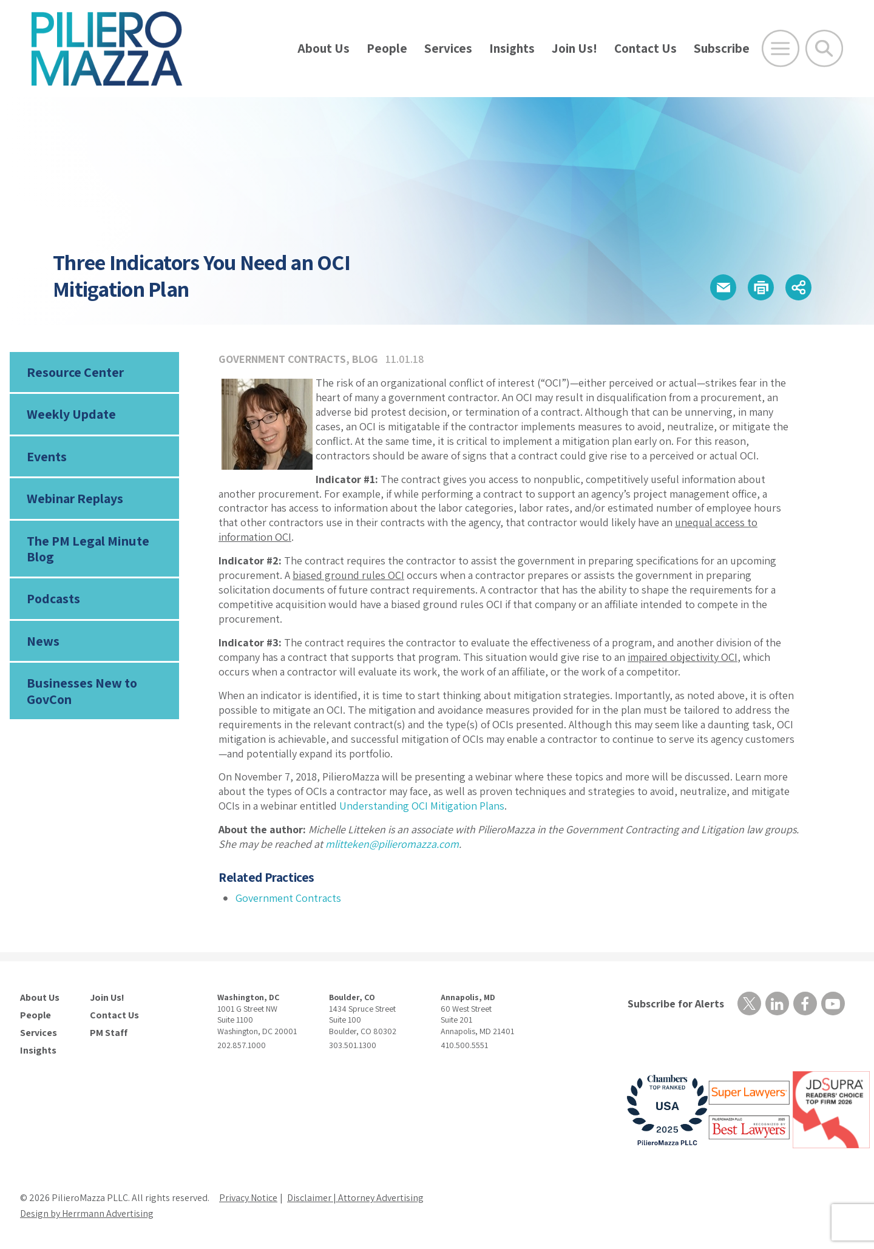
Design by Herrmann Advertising (87, 1213)
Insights (512, 48)
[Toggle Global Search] (824, 48)
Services (448, 48)
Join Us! (574, 48)
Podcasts (53, 598)
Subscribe (722, 48)
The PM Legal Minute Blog (88, 548)
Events (47, 456)
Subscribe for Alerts (676, 1003)
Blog (365, 359)
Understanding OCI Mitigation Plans (421, 806)
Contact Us (645, 48)
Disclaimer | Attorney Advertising (355, 1197)
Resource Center (75, 372)
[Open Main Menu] (780, 48)
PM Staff (108, 1033)
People (387, 48)
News (43, 640)
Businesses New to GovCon (82, 690)
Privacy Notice (248, 1197)
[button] (723, 287)
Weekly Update (71, 413)
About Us (323, 48)
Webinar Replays (75, 498)
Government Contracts (282, 359)
